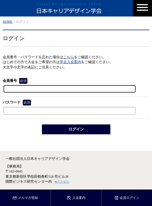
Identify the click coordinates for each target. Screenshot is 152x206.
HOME (7, 22)
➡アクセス (62, 181)
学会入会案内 (70, 62)
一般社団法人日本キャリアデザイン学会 (37, 159)
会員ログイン (126, 198)
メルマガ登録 (25, 198)
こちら (68, 57)
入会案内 (76, 198)
